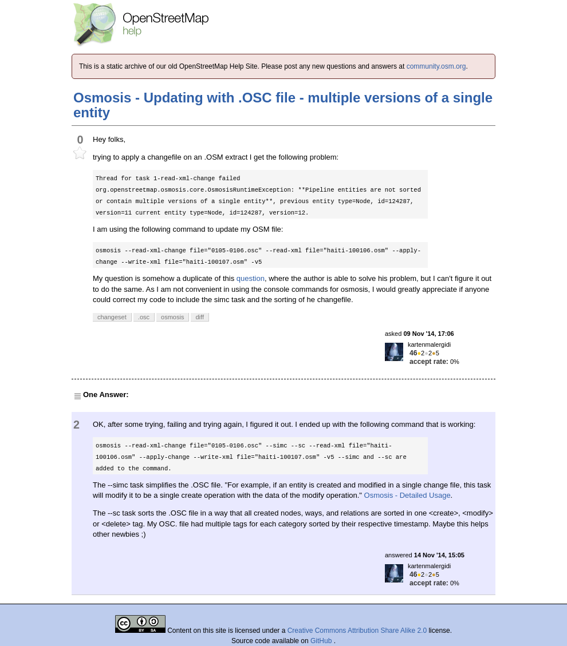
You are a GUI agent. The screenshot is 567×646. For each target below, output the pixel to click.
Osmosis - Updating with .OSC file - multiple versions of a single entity (283, 105)
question (251, 278)
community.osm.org (436, 66)
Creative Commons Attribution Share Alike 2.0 (357, 631)
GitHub (322, 641)
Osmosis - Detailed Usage (407, 495)
